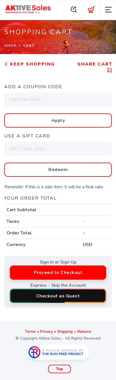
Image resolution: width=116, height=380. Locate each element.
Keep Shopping (29, 64)
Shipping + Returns (74, 331)
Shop (10, 45)
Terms (30, 331)
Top (59, 369)
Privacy (46, 331)
